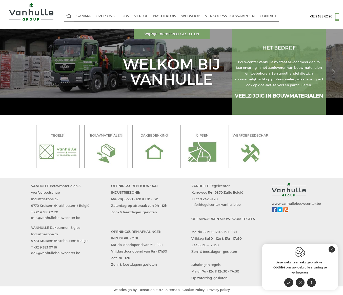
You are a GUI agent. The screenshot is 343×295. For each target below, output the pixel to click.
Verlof (141, 16)
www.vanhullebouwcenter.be (296, 203)
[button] (9, 72)
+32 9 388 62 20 (321, 16)
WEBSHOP (190, 16)
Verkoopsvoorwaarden (230, 16)
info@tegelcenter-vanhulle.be (216, 204)
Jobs (124, 16)
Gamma (83, 16)
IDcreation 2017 (138, 290)
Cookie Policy (194, 290)
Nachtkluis (164, 16)
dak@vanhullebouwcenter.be (55, 253)
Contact (268, 16)
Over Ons (105, 16)
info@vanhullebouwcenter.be (55, 218)
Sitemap (173, 290)
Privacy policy (218, 290)
